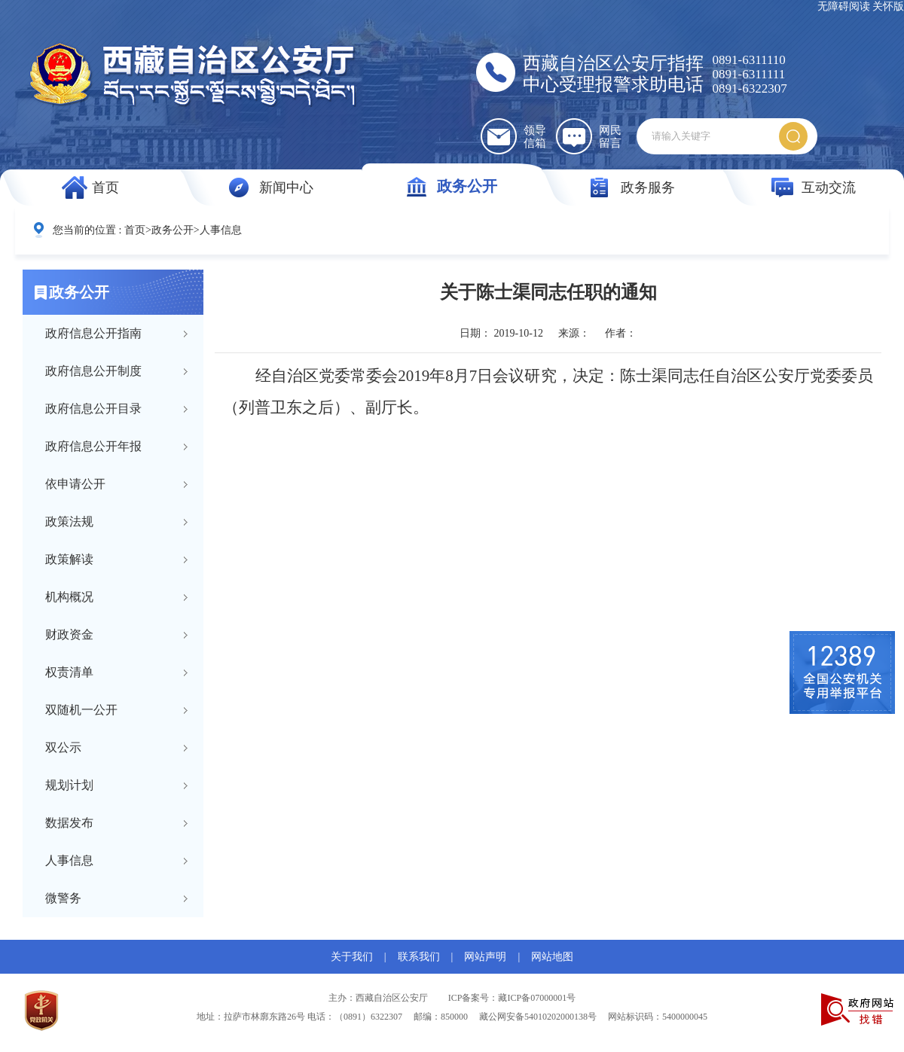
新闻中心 (286, 187)
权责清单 (69, 672)
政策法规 (69, 521)
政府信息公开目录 (93, 408)
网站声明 (485, 956)
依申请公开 (75, 483)
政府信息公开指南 (93, 333)
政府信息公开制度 (93, 370)
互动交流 (829, 187)
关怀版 (888, 6)
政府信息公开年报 (93, 446)
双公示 (63, 747)
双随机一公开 (81, 709)
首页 (105, 187)
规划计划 (69, 785)
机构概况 (69, 596)
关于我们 (352, 956)
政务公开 (467, 186)
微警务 (63, 898)
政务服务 (648, 187)
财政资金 (69, 634)
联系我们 (419, 956)
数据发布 (69, 822)
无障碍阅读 (843, 6)
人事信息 (221, 230)
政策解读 (69, 559)
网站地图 (552, 956)
